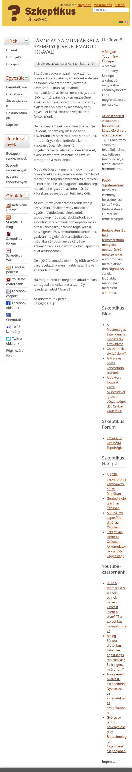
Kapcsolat (13, 125)
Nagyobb (84, 5)
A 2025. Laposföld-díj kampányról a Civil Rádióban (116, 484)
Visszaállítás (103, 5)
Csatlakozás (15, 94)
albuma (107, 293)
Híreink (12, 50)
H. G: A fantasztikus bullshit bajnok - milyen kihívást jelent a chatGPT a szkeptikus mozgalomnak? (116, 607)
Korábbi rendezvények (16, 179)
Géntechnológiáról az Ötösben (116, 503)
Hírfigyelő (13, 57)
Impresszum (111, 761)
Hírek (18, 40)
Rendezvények (18, 141)
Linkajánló (14, 64)
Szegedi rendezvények (16, 167)
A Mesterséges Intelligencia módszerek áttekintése (116, 334)
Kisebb (120, 5)
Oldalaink (18, 195)
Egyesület (18, 77)
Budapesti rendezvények (16, 156)
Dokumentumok (16, 115)
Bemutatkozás (16, 87)
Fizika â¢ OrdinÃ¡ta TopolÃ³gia (115, 443)
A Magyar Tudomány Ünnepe (110, 56)
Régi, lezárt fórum (14, 353)
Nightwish (116, 269)
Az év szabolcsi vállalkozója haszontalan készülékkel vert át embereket (114, 125)
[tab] (27, 40)
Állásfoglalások (16, 103)
